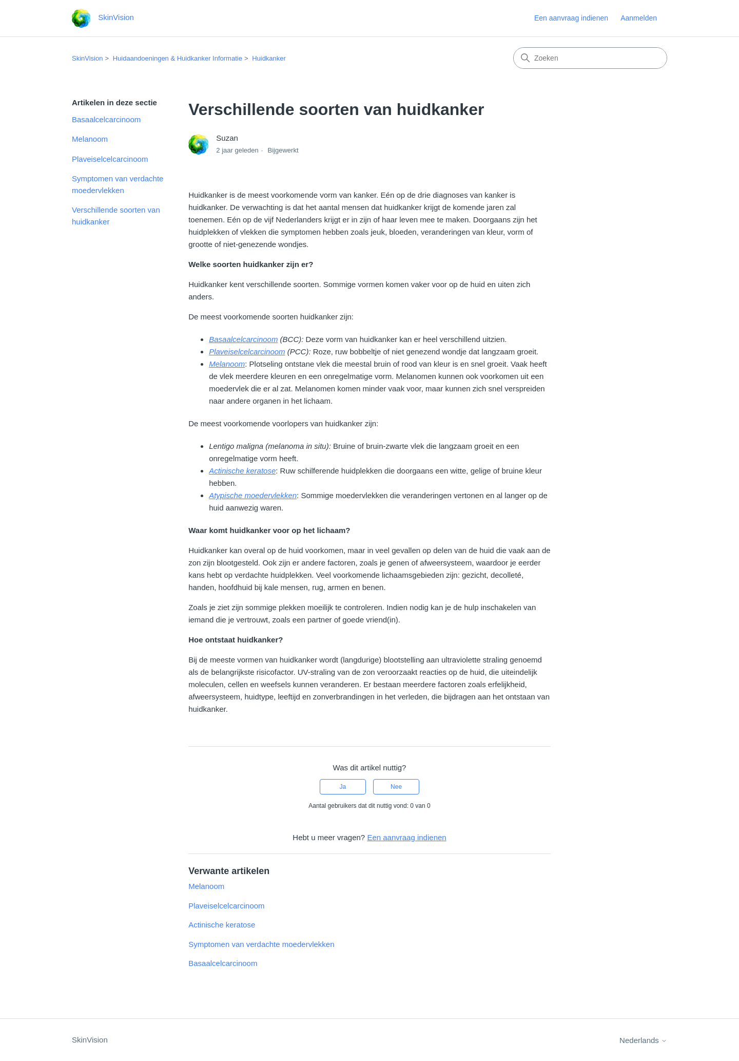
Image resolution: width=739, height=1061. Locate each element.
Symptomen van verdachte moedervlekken (117, 184)
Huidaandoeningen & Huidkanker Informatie (177, 58)
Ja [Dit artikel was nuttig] (343, 786)
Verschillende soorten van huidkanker (116, 215)
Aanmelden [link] (638, 18)
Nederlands (643, 1040)
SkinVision (87, 58)
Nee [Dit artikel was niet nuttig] (396, 786)
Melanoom (90, 139)
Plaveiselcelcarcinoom (110, 159)
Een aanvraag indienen (571, 18)
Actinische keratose (221, 924)
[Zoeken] (590, 58)
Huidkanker (269, 58)
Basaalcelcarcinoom (106, 119)
